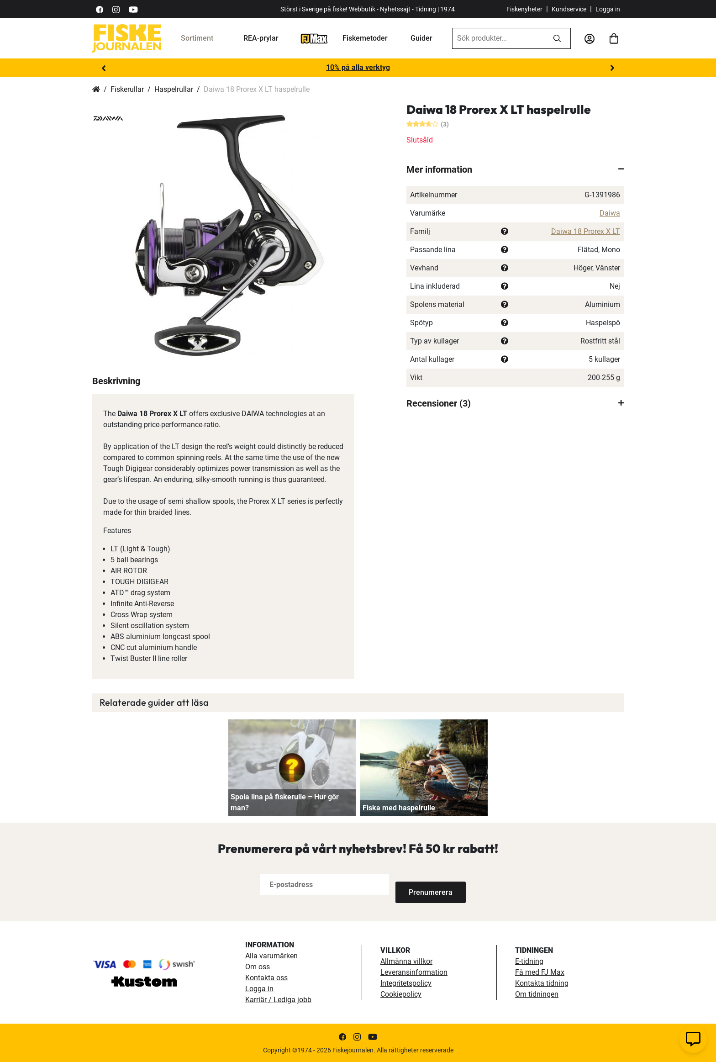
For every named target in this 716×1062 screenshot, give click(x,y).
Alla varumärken (271, 955)
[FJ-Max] (314, 38)
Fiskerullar (127, 89)
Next (612, 68)
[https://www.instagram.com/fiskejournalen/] (116, 9)
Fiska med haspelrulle (399, 807)
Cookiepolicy (400, 993)
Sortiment (197, 38)
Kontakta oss (266, 977)
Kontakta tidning (542, 982)
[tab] (515, 169)
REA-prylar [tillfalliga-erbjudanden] (261, 38)
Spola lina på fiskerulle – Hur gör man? (285, 802)
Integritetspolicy (406, 982)
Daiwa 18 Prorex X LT (585, 231)
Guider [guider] (421, 38)
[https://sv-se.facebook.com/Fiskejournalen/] (99, 9)
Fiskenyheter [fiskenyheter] (524, 9)
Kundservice (569, 9)
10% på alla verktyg (358, 67)
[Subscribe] (425, 884)
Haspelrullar (173, 89)
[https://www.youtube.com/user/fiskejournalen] (133, 9)
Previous (104, 68)
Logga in (607, 9)
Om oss (257, 966)
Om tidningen (536, 993)
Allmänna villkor (406, 960)
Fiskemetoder (365, 38)
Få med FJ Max (539, 971)
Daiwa (610, 213)
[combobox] (498, 38)
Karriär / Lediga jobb (278, 999)
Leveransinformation (414, 971)
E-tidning (529, 960)
